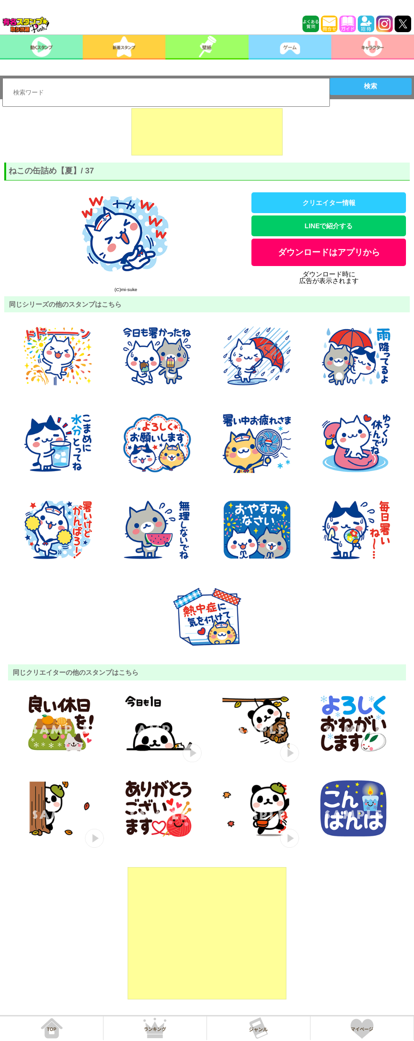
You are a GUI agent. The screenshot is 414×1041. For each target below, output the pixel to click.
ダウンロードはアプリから (329, 252)
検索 (370, 86)
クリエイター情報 (328, 202)
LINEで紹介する (329, 226)
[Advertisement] (207, 131)
